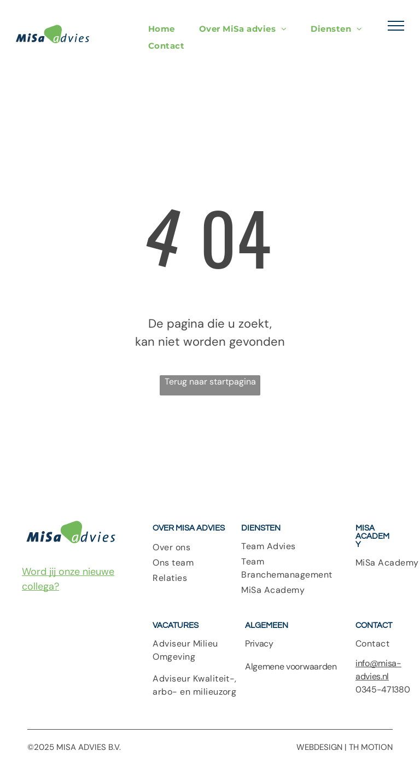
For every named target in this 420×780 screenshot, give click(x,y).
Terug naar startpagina (210, 381)
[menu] (396, 25)
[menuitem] (161, 28)
